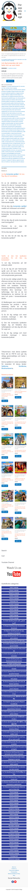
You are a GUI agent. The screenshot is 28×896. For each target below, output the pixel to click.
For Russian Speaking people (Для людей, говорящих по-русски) (14, 758)
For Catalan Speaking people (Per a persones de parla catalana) (14, 637)
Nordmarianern (6, 368)
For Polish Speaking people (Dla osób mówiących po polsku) (14, 743)
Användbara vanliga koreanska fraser (13, 91)
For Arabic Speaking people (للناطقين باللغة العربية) (14, 622)
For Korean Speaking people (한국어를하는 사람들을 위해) (14, 723)
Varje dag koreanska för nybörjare (17, 161)
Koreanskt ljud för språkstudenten (14, 126)
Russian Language (14, 839)
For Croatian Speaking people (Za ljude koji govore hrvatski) (14, 645)
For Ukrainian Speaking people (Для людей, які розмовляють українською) (14, 783)
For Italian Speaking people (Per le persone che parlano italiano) (14, 713)
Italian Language (14, 814)
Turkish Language (14, 850)
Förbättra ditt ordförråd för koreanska (16, 106)
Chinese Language (14, 598)
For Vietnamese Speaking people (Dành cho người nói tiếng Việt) (14, 788)
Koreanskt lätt (4, 126)
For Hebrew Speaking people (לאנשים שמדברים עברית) (14, 693)
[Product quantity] (3, 81)
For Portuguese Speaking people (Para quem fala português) (14, 748)
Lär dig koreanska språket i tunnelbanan (9, 148)
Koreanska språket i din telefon (15, 124)
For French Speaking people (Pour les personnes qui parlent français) (14, 672)
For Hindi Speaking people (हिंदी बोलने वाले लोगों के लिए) (14, 698)
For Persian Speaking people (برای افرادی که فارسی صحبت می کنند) (14, 738)
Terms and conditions (14, 870)
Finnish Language (14, 618)
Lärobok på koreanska (9, 151)
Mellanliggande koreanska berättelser (9, 155)
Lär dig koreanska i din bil (18, 143)
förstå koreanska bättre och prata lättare (9, 108)
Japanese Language (14, 817)
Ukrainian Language (14, 853)
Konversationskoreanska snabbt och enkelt (10, 118)
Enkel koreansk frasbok (6, 104)
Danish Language (14, 609)
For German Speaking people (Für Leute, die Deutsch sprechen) (14, 683)
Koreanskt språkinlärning (6, 128)
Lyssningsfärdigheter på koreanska (13, 153)
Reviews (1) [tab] (4, 170)
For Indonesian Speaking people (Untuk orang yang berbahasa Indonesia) (14, 708)
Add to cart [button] (4, 400)
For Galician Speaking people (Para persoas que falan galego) (14, 677)
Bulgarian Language (14, 593)
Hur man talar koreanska (11, 113)
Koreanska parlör (14, 121)
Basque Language (13, 590)
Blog (14, 875)
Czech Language (14, 607)
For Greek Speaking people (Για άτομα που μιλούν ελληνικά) (14, 688)
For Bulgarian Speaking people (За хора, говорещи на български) (14, 632)
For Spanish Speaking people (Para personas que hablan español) (14, 763)
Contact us (14, 868)
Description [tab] (4, 168)
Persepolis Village (20, 10)
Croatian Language (14, 604)
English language (14, 615)
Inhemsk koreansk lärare (16, 114)
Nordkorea (22, 366)
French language (14, 792)
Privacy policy (14, 872)
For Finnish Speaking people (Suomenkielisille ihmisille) (14, 667)
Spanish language (13, 842)
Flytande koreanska (15, 104)
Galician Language (14, 795)
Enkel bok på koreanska (19, 103)
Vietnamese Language (14, 859)
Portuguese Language (14, 833)
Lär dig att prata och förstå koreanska (13, 135)
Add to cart (10, 81)
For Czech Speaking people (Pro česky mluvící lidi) (14, 650)
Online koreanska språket (17, 156)
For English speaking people (14, 663)
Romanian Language (14, 836)
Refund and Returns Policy (14, 873)
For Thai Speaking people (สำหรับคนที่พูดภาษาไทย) (14, 773)
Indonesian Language (14, 811)
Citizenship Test (14, 601)
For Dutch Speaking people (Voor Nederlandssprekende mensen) (14, 660)
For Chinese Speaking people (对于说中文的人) (14, 641)
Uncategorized (14, 856)
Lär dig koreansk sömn (9, 141)
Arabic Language (14, 587)
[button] (24, 28)
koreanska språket (12, 174)
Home (2, 53)
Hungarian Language (14, 808)
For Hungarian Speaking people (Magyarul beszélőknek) (14, 703)
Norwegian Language (14, 825)
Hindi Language (14, 806)
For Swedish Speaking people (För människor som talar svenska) (14, 60)
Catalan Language (14, 595)
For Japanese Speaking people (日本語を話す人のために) (14, 718)
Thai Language (14, 847)
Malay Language (14, 822)
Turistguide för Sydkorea (11, 160)
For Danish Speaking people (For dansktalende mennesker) (14, 655)
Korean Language (10, 60)
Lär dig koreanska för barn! (6, 143)
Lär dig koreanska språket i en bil (17, 146)
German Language (14, 797)
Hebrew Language (14, 803)
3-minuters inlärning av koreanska (11, 89)
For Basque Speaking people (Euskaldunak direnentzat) (14, 627)
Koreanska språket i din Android (12, 123)
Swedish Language (14, 845)
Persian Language (14, 828)
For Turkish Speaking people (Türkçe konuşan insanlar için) (14, 778)
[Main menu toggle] (25, 11)
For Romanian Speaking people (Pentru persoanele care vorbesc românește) (14, 753)
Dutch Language (14, 612)
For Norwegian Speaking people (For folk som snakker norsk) (13, 733)
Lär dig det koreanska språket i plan (12, 138)
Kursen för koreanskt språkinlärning (15, 131)
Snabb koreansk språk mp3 (7, 158)
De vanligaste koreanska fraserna (15, 96)
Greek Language (14, 800)
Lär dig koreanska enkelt (19, 141)
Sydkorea (4, 366)
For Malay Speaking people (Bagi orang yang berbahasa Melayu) (14, 728)
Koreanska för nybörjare (14, 119)
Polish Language (14, 831)
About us (14, 867)
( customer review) (11, 68)
